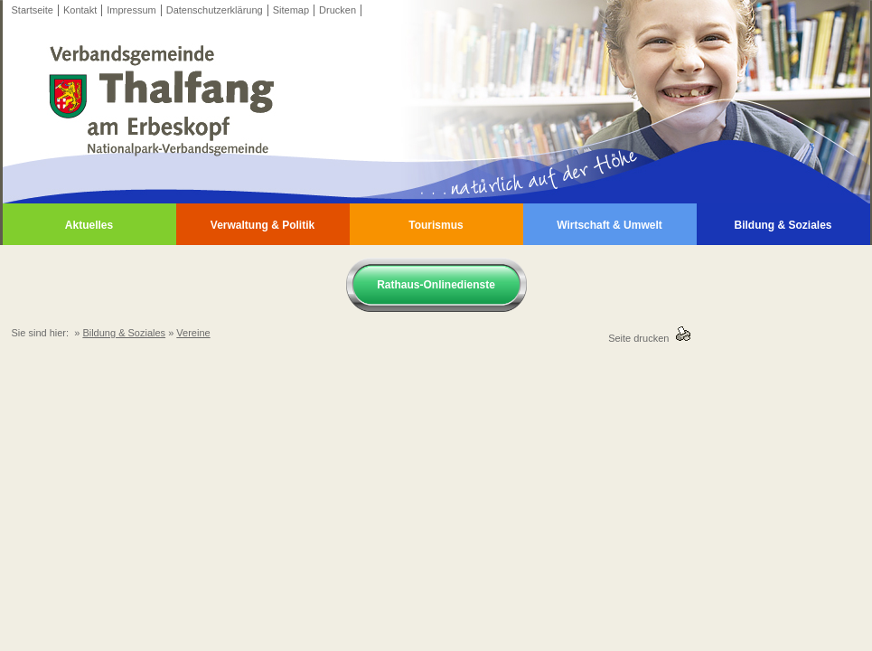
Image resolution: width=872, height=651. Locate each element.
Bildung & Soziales (782, 225)
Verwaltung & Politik (262, 225)
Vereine (193, 332)
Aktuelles (89, 225)
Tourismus (435, 225)
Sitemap (291, 10)
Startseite (32, 10)
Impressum (131, 10)
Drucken (337, 10)
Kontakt (80, 10)
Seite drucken (641, 338)
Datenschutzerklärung (214, 10)
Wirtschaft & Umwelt (609, 225)
